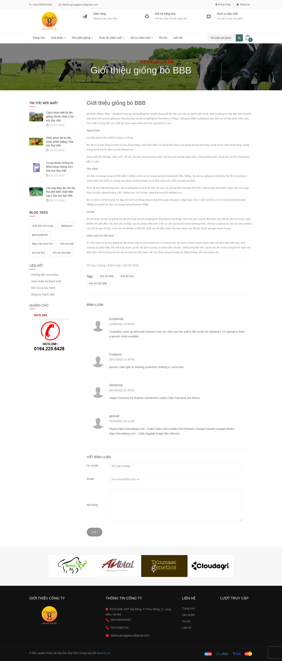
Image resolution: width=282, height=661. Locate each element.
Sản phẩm (188, 614)
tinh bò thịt (127, 276)
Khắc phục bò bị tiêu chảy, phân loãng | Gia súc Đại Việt (59, 141)
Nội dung (92, 504)
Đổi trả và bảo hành (43, 287)
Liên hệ (177, 37)
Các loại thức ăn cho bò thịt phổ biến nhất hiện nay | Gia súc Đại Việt (60, 191)
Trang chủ (39, 37)
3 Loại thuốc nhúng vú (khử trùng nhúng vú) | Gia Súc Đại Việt (59, 166)
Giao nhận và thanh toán (46, 281)
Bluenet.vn (103, 653)
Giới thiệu (58, 37)
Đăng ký (243, 4)
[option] (71, 566)
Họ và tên (93, 465)
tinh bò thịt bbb (98, 283)
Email (90, 478)
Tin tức (186, 621)
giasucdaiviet (40, 234)
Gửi (94, 532)
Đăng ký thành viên (43, 294)
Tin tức (163, 37)
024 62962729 (119, 627)
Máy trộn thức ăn (42, 243)
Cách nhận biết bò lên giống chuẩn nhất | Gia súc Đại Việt (60, 116)
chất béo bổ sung (42, 225)
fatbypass (67, 225)
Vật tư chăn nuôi (141, 37)
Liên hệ (186, 627)
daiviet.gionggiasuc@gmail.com (78, 4)
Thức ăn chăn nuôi (111, 37)
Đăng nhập (223, 4)
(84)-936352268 (120, 619)
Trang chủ (188, 608)
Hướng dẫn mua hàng (44, 274)
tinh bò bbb (107, 276)
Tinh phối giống (82, 37)
